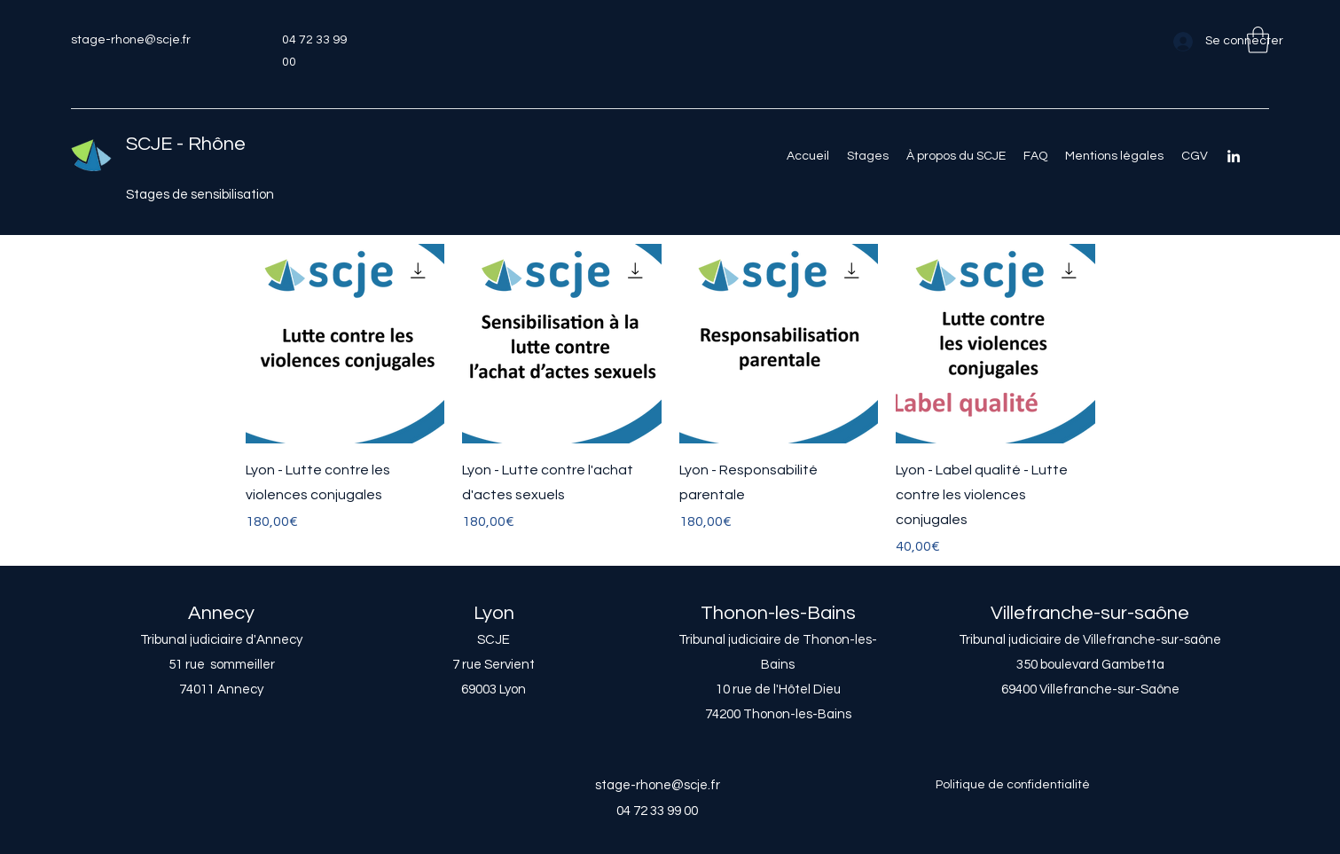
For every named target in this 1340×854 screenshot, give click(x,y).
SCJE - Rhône (186, 144)
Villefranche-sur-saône (1090, 613)
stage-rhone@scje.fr (131, 40)
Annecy (221, 613)
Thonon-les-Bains (778, 613)
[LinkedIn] (1233, 156)
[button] (1258, 40)
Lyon (494, 613)
